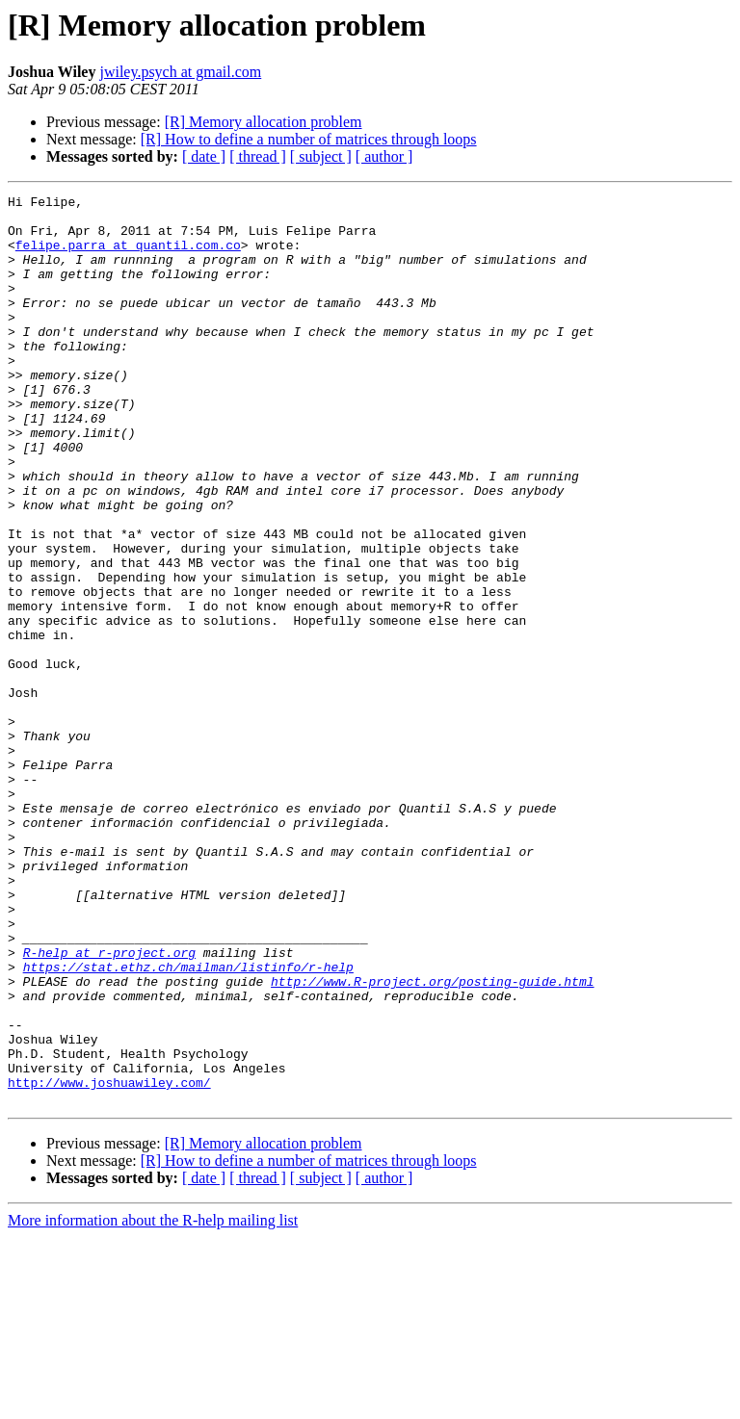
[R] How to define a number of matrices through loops (309, 139)
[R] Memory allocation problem (263, 122)
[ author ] (384, 156)
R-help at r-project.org (109, 1105)
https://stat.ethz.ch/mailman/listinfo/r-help (188, 1122)
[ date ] (203, 156)
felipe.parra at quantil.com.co (128, 256)
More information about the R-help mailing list (153, 1402)
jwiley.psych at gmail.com (180, 72)
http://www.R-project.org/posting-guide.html (432, 1139)
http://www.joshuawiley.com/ (109, 1261)
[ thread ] (257, 156)
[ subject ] (321, 156)
